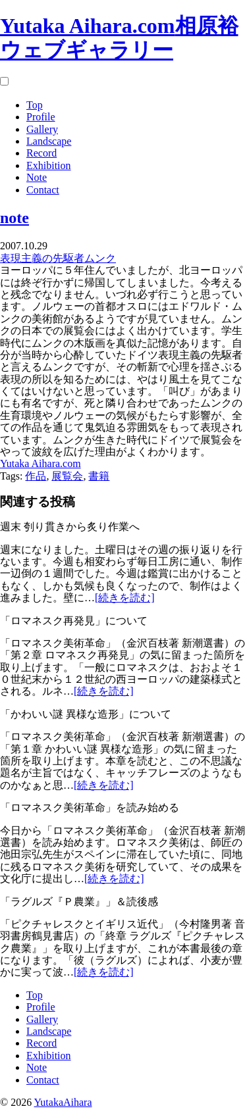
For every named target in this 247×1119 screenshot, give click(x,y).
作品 (35, 476)
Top (34, 105)
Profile (40, 116)
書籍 (98, 476)
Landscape (48, 141)
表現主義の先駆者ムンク (58, 258)
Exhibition (48, 165)
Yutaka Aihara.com (40, 463)
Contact (42, 189)
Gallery (42, 129)
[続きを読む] (125, 597)
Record (41, 153)
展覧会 (67, 476)
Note (36, 177)
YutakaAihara (63, 1102)
